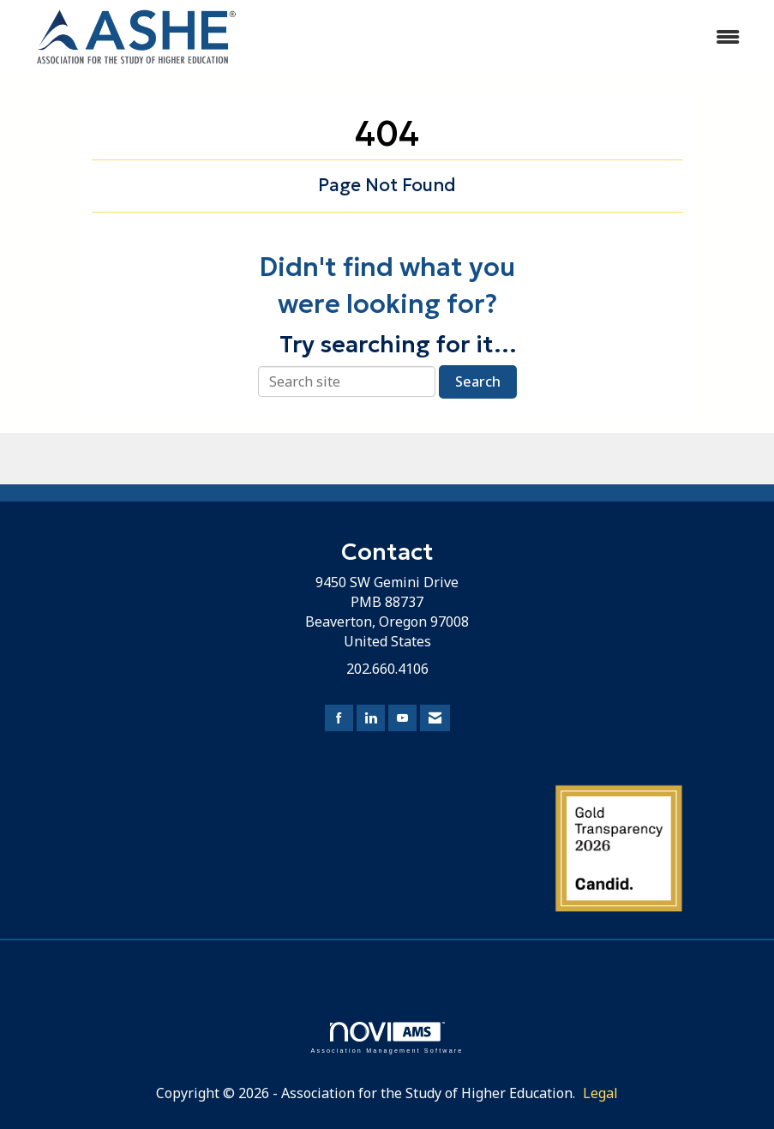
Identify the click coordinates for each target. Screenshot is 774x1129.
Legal (600, 1093)
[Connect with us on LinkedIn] (371, 718)
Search (478, 381)
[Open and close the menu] (508, 37)
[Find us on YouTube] (402, 718)
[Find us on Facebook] (339, 718)
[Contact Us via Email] (435, 718)
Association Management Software (386, 1038)
